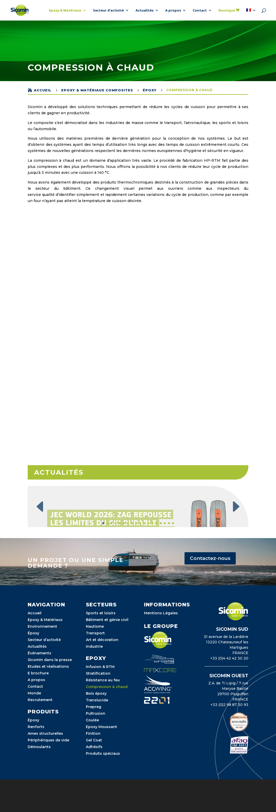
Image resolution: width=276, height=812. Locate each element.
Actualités (145, 10)
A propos (173, 10)
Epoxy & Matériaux (65, 10)
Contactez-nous (210, 591)
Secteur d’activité (108, 10)
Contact (200, 10)
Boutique (229, 10)
